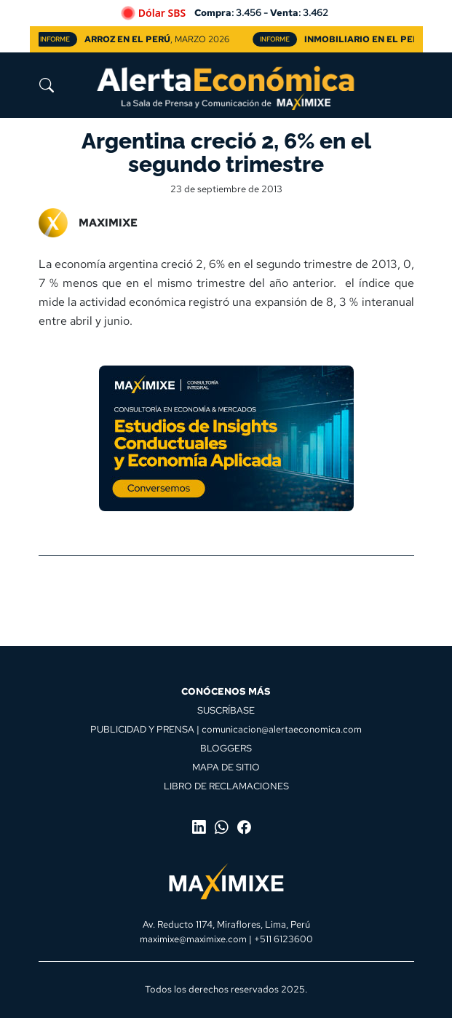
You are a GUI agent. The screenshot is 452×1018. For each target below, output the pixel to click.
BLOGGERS (226, 747)
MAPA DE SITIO (226, 766)
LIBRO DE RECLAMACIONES (226, 785)
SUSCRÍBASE (226, 710)
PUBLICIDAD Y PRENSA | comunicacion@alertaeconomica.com (226, 728)
